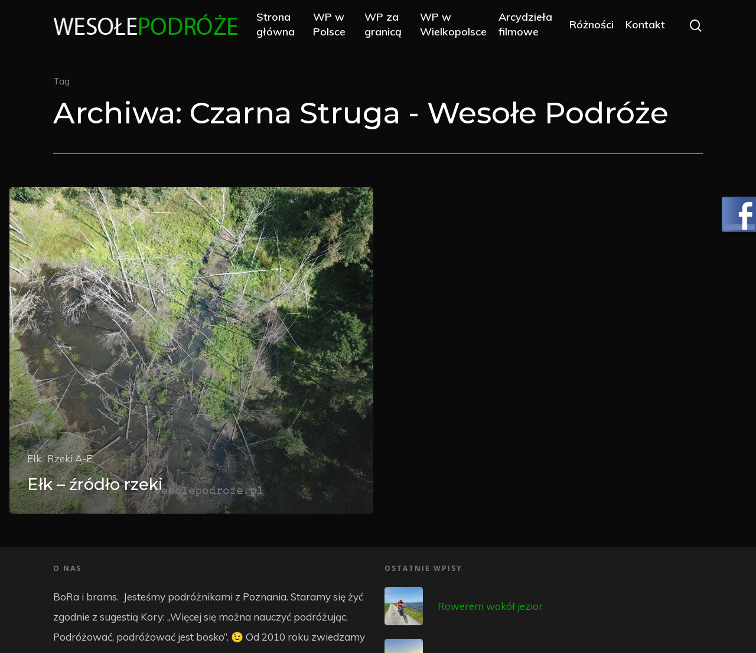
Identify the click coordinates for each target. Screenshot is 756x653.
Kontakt (645, 25)
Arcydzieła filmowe (526, 25)
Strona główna (278, 25)
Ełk (34, 458)
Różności (591, 25)
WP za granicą (384, 25)
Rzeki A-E (69, 458)
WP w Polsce (331, 25)
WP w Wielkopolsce (454, 25)
